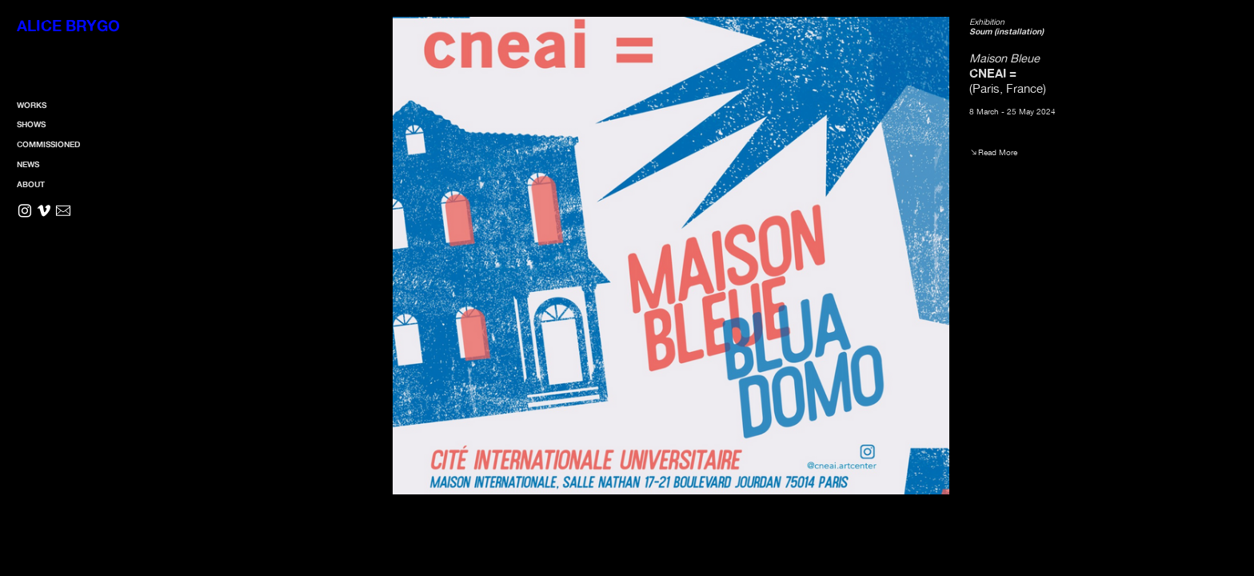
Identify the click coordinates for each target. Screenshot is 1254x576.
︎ (63, 211)
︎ (25, 211)
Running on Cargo (1236, 489)
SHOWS (31, 124)
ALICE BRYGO (68, 25)
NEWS (28, 164)
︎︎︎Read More (993, 152)
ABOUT (31, 184)
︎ (44, 211)
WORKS (31, 105)
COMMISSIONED (48, 144)
